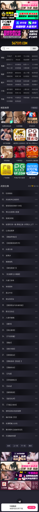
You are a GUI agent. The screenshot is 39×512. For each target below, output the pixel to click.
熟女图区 (26, 85)
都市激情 (10, 89)
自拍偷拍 (18, 64)
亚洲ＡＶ (10, 64)
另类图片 (35, 85)
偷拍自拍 (18, 73)
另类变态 (35, 76)
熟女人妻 (10, 68)
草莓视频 (26, 98)
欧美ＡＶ (26, 64)
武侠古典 (35, 89)
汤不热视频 (34, 98)
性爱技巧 (35, 93)
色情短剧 (18, 101)
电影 (2, 74)
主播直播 (26, 68)
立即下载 (31, 507)
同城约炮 (10, 98)
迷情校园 (10, 93)
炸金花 (18, 60)
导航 (2, 99)
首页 (8, 446)
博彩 (2, 57)
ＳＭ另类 (35, 68)
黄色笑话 (26, 93)
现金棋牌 (26, 60)
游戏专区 (35, 56)
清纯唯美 (18, 85)
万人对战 (26, 56)
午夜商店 (18, 98)
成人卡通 (26, 73)
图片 (2, 82)
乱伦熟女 (26, 76)
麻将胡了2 (9, 60)
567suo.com (19, 43)
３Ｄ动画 (35, 64)
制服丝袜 (10, 76)
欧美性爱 (35, 73)
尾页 (30, 446)
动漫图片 (35, 81)
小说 (2, 91)
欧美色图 (26, 81)
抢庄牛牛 (35, 60)
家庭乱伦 (18, 89)
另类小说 (18, 93)
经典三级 (18, 76)
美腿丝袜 (10, 85)
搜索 (34, 48)
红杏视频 (10, 101)
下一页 (23, 446)
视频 (2, 66)
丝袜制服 (18, 68)
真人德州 (18, 56)
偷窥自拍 (10, 81)
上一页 (16, 446)
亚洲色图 (18, 81)
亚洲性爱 (10, 73)
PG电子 (9, 56)
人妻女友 (26, 89)
